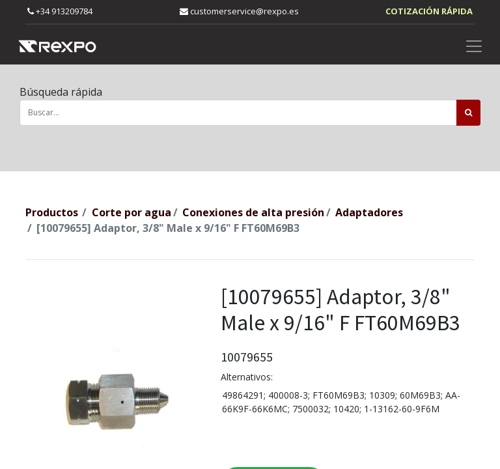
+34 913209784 (59, 11)
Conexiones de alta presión (253, 212)
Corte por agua (131, 212)
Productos (51, 212)
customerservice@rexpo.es (239, 11)
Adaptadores (369, 212)
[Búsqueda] (468, 113)
